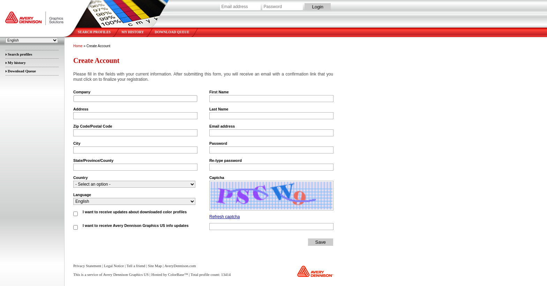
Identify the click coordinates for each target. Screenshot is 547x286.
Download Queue (172, 32)
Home (78, 46)
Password (218, 143)
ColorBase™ (178, 274)
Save (320, 242)
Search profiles (94, 32)
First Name (219, 92)
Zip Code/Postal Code (92, 126)
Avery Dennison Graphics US (35, 16)
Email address (222, 126)
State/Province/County (93, 160)
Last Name (218, 109)
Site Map (155, 266)
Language (82, 195)
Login (317, 6)
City (76, 143)
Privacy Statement (87, 266)
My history (132, 32)
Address (80, 109)
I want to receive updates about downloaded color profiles (135, 212)
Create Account (98, 46)
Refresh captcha (224, 216)
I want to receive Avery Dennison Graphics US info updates (135, 225)
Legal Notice (114, 266)
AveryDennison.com (180, 266)
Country (80, 178)
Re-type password (225, 160)
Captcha (216, 178)
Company (81, 92)
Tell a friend (136, 266)
